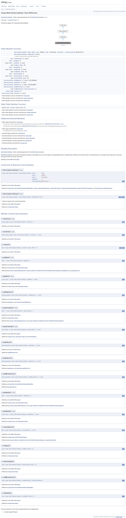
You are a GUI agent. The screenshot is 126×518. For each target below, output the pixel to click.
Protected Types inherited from (13, 133)
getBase (16, 61)
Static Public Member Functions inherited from (17, 110)
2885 (12, 204)
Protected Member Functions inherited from (16, 136)
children (17, 91)
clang (2, 9)
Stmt (21, 107)
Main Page (4, 6)
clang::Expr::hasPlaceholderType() (17, 437)
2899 (12, 418)
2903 (12, 334)
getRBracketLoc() (13, 352)
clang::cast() (11, 268)
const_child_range (7, 93)
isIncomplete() (32, 336)
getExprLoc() (76, 270)
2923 (12, 484)
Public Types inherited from (12, 122)
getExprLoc (17, 84)
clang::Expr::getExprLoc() (23, 368)
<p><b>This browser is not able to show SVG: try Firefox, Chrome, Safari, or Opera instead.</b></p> (63, 34)
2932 (12, 226)
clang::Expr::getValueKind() (68, 188)
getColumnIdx (18, 74)
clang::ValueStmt (28, 98)
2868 (11, 159)
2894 (12, 265)
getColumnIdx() (51, 440)
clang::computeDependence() (42, 188)
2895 (12, 283)
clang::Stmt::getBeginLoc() (23, 302)
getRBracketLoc (19, 87)
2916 (12, 365)
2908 (12, 469)
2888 (12, 434)
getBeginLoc (18, 80)
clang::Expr (27, 96)
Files (38, 6)
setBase (16, 65)
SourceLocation (70, 52)
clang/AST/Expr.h (13, 20)
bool (12, 58)
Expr (29, 52)
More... (46, 17)
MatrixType (35, 17)
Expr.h (17, 159)
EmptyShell (31, 54)
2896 (12, 453)
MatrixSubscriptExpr (10, 9)
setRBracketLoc (19, 89)
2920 (12, 381)
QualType (60, 52)
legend (63, 45)
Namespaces (24, 6)
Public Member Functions (98, 11)
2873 (12, 185)
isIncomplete (18, 58)
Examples (43, 6)
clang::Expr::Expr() (56, 188)
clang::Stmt (27, 100)
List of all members (122, 11)
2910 (12, 299)
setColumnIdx (18, 78)
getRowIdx (17, 67)
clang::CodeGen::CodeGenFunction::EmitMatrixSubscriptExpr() (44, 270)
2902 (12, 315)
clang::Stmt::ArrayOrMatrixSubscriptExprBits (20, 188)
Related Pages (11, 6)
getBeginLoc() (66, 270)
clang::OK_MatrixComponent (85, 188)
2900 (12, 500)
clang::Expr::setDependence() (104, 188)
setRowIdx (17, 71)
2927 (12, 252)
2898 (12, 400)
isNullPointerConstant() (52, 124)
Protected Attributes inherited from (14, 143)
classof (12, 107)
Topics (17, 6)
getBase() (10, 302)
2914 (12, 349)
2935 (12, 239)
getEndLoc (17, 82)
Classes (32, 6)
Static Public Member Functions (110, 11)
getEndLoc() (13, 387)
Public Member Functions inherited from (15, 96)
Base (33, 52)
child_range (9, 91)
